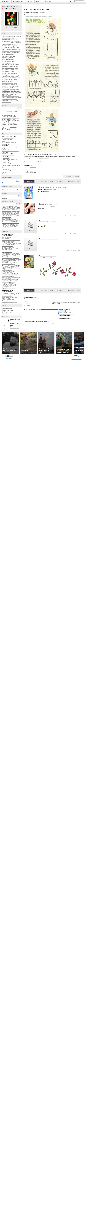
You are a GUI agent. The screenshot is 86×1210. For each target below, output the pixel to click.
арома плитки (7, 36)
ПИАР (11, 242)
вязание (4, 145)
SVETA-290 (8, 211)
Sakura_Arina (43, 239)
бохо (3, 38)
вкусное (4, 144)
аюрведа (18, 36)
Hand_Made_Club (6, 279)
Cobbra (7, 206)
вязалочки (4, 264)
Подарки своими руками (3, 8)
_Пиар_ (4, 244)
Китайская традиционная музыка (10, 118)
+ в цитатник (42, 12)
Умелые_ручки (17, 294)
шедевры (4, 198)
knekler (7, 212)
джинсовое (14, 39)
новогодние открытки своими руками (10, 67)
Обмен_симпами (14, 274)
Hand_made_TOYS (6, 255)
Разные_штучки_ (6, 248)
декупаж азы (6, 40)
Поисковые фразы (14, 328)
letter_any (4, 213)
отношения (16, 76)
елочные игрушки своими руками (11, 43)
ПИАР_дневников (6, 268)
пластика (4, 169)
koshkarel (11, 212)
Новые (78, 181)
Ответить (67, 198)
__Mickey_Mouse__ (13, 280)
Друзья (8, 6)
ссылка (54, 189)
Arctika (3, 206)
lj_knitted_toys (5, 312)
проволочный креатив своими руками (11, 165)
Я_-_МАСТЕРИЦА (9, 284)
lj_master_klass (5, 310)
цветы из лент (14, 100)
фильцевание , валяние (8, 155)
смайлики (38, 309)
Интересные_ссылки (7, 273)
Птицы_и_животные (7, 252)
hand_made (9, 278)
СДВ (15, 267)
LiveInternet (5, 1)
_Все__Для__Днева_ (7, 250)
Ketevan (18, 207)
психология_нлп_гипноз (8, 294)
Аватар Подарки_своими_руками (11, 18)
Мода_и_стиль (16, 240)
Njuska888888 (12, 209)
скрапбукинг (17, 92)
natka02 (12, 214)
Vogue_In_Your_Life (7, 297)
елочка (15, 41)
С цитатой (72, 198)
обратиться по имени (61, 187)
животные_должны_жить (8, 276)
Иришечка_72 (15, 219)
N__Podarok (17, 208)
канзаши (5, 49)
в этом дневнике (7, 183)
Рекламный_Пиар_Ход (7, 258)
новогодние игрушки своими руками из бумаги (10, 64)
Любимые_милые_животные (9, 260)
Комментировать (29, 181)
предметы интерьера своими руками (11, 146)
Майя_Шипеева (6, 223)
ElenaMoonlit (5, 207)
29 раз (31, 171)
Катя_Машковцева (6, 220)
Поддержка (68, 1)
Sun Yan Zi (4, 128)
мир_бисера (16, 258)
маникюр (9, 52)
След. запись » (59, 181)
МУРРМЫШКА (13, 221)
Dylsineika (14, 206)
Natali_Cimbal (5, 209)
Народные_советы (10, 241)
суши (3, 94)
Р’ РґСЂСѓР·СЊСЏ (12, 27)
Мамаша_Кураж (6, 298)
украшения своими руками (9, 95)
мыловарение (5, 163)
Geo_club (4, 278)
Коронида (13, 220)
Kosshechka (5, 208)
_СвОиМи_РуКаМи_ (7, 243)
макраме (4, 161)
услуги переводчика (44, 158)
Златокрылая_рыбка (7, 218)
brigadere (17, 211)
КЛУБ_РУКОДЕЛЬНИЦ (7, 266)
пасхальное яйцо (15, 77)
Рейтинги (31, 1)
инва (11, 47)
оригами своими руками (8, 76)
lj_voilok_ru (12, 310)
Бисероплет (11, 267)
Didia (10, 206)
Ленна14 (18, 220)
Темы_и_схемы (14, 248)
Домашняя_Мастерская (8, 247)
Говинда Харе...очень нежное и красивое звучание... (10, 125)
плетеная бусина (6, 84)
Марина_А (43, 204)
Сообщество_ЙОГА (7, 270)
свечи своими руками (9, 92)
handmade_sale (14, 279)
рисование (6, 91)
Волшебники (16, 266)
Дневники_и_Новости (15, 256)
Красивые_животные (7, 249)
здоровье (5, 47)
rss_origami (5, 313)
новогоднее (16, 52)
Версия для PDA (76, 356)
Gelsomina (42, 221)
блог (3, 172)
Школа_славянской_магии (8, 299)
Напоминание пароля (28, 306)
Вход (23, 1)
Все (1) (19, 195)
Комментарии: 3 (13, 127)
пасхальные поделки (9, 83)
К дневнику (51, 181)
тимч (15, 227)
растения (11, 89)
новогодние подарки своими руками (10, 70)
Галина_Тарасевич (6, 217)
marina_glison (10, 213)
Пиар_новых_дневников (8, 271)
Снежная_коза (10, 226)
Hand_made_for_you (7, 296)
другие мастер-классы (7, 136)
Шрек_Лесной (5, 227)
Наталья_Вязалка (6, 224)
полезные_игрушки (6, 253)
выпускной (6, 38)
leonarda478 (16, 212)
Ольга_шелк (15, 225)
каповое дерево (11, 49)
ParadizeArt (5, 293)
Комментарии (14, 6)
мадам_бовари (11, 264)
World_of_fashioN (10, 282)
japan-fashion (5, 280)
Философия (5, 267)
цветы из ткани (6, 102)
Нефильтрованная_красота (14, 259)
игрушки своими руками (8, 142)
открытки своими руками (8, 159)
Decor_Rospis (17, 277)
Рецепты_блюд (5, 300)
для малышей (5, 158)
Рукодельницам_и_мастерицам (9, 302)
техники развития (6, 138)
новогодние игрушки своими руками (10, 60)
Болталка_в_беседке (7, 286)
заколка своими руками (9, 46)
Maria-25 (42, 256)
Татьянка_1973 (17, 226)
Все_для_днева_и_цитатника (47, 187)
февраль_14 (15, 273)
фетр (8, 100)
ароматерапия (5, 170)
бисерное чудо (5, 168)
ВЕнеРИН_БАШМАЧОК (13, 215)
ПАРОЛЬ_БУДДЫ (11, 237)
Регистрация (17, 1)
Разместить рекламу (77, 359)
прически (13, 87)
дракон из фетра (9, 41)
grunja (3, 212)
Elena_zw (11, 207)
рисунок (13, 91)
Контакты (76, 357)
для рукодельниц (6, 153)
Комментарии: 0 (12, 116)
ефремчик (11, 227)
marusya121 (16, 213)
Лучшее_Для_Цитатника (8, 283)
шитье (3, 141)
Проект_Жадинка (14, 284)
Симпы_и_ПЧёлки (15, 268)
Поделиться (76, 176)
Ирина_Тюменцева (6, 219)
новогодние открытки (6, 66)
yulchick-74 (16, 214)
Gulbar (14, 207)
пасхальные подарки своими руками (9, 80)
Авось (38, 1)
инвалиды (16, 47)
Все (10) (19, 107)
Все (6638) (18, 203)
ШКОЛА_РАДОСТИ (6, 265)
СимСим (4, 226)
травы (6, 94)
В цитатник (77, 198)
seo (3, 36)
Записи (3, 6)
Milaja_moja (11, 208)
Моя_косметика (6, 254)
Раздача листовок (28, 156)
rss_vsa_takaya (12, 312)
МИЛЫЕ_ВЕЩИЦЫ (10, 244)
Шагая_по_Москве (16, 243)
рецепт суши (16, 89)
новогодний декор (8, 75)
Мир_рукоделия (15, 253)
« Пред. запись (43, 181)
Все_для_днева (6, 274)
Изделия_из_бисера (15, 254)
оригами (4, 156)
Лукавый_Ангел (6, 221)
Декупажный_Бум (16, 265)
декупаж (12, 38)
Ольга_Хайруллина (7, 225)
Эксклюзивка (11, 238)
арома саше (12, 36)
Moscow (4, 282)
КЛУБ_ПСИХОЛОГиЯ (7, 272)
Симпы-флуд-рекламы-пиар (9, 285)
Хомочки (14, 255)
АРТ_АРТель (16, 293)
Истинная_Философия (7, 240)
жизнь (14, 44)
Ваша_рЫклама (6, 242)
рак (8, 89)
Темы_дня (10, 293)
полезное (4, 149)
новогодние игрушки (10, 54)
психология (4, 89)
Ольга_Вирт (14, 224)
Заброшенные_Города (7, 246)
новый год (16, 75)
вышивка (4, 162)
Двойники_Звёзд (6, 256)
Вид (71, 1)
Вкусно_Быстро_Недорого (8, 288)
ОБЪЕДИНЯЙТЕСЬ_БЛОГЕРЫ (9, 262)
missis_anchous (6, 214)
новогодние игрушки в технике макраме (9, 56)
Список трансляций (7, 308)
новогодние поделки (9, 73)
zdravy (3, 241)
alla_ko (13, 211)
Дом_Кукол (5, 259)
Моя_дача (4, 237)
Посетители (13, 326)
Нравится (69, 176)
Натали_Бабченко (14, 223)
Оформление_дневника (8, 277)
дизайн (4, 41)
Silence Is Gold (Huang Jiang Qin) (10, 115)
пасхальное (5, 77)
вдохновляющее (6, 139)
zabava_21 (4, 215)
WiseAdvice (14, 297)
